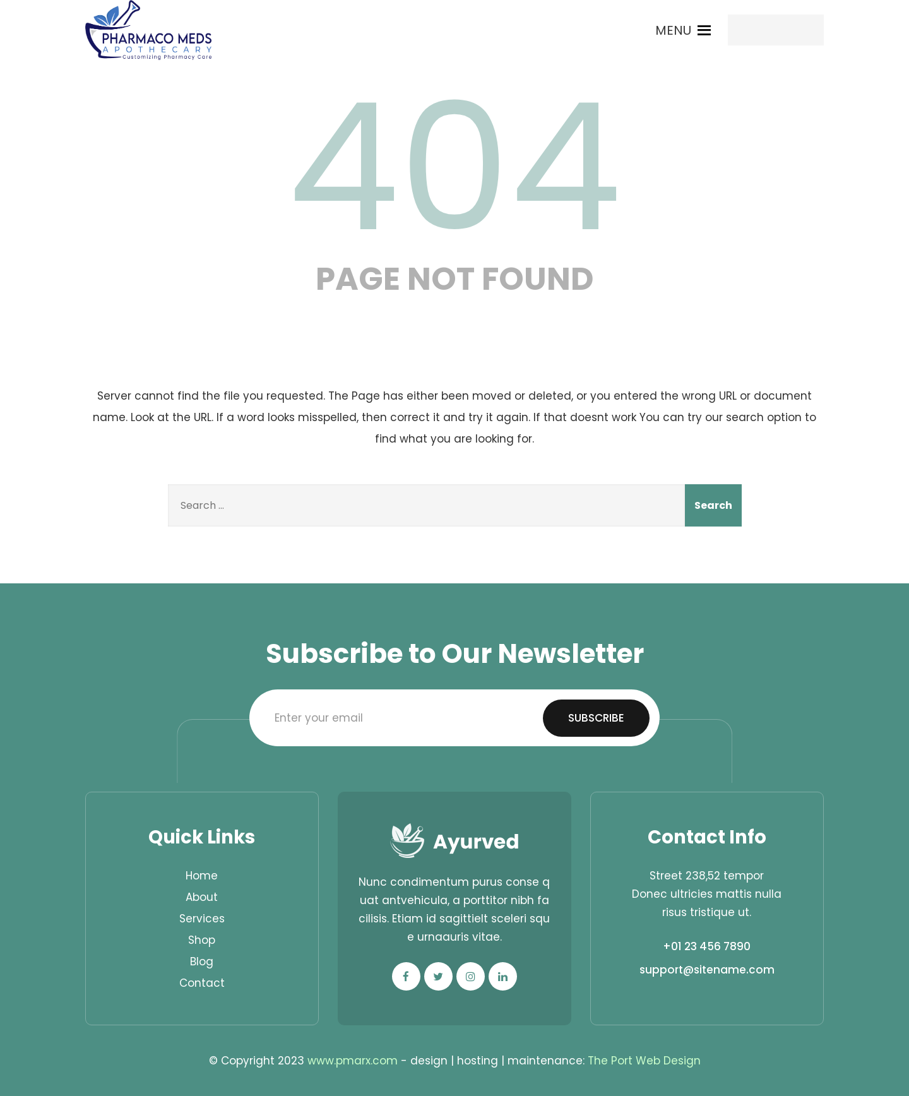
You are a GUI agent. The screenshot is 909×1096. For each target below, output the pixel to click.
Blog (201, 961)
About (202, 897)
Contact (202, 983)
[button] (673, 30)
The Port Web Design (644, 1060)
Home (202, 875)
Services (202, 918)
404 (454, 167)
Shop (201, 940)
